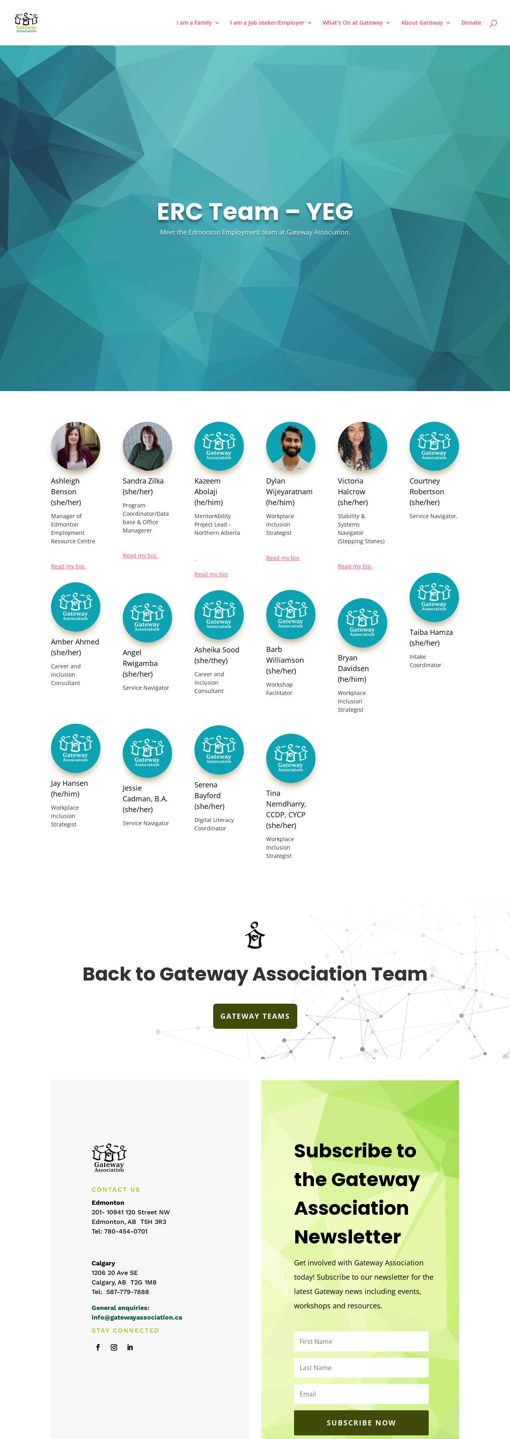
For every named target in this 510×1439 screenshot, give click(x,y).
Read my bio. (68, 566)
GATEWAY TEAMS (255, 1016)
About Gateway (422, 23)
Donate (471, 23)
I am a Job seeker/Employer (267, 23)
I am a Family (194, 23)
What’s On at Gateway (353, 23)
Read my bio (211, 574)
